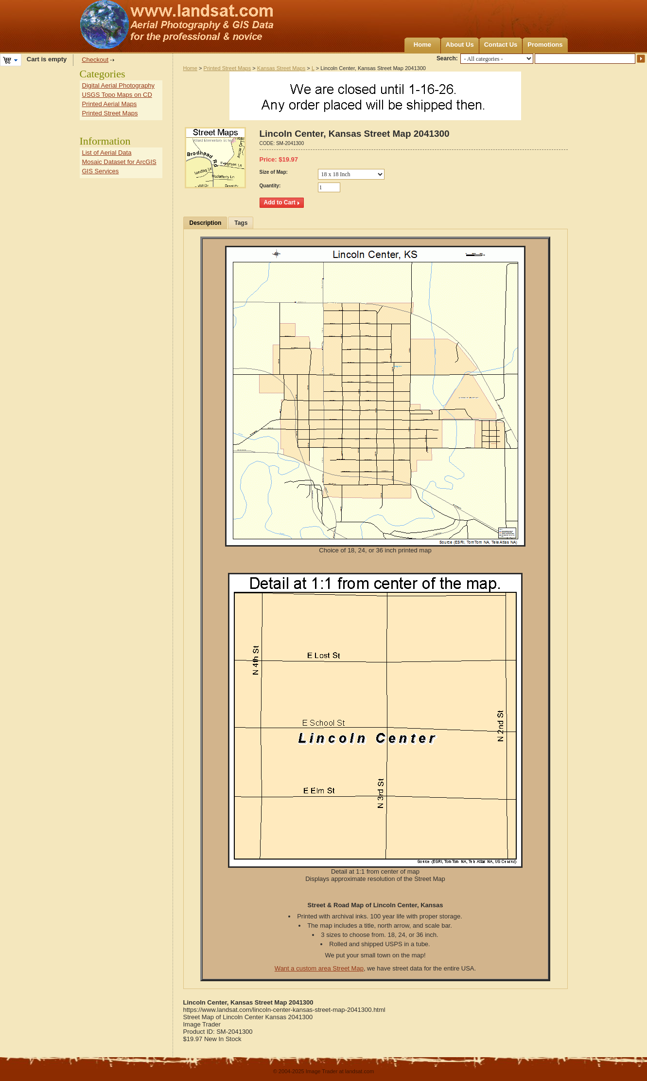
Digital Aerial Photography (118, 85)
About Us (460, 44)
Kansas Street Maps (281, 68)
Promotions (544, 44)
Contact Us (501, 44)
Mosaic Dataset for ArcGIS (119, 161)
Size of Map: (274, 172)
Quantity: (270, 185)
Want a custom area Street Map (319, 968)
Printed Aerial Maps (109, 104)
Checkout (95, 59)
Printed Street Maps (227, 68)
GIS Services (100, 171)
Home (422, 44)
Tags (240, 223)
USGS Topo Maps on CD (117, 94)
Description (206, 223)
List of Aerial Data (107, 152)
